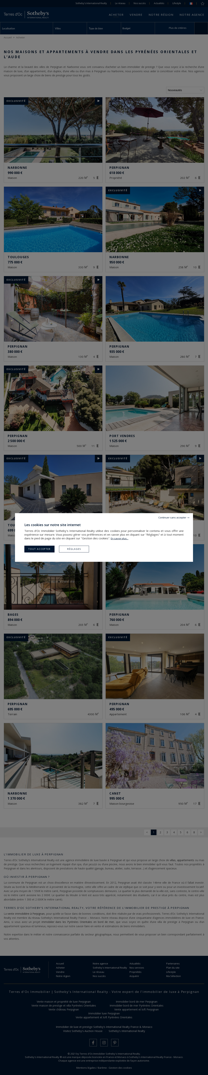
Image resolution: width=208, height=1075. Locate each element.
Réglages (74, 549)
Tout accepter (39, 549)
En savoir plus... (119, 538)
